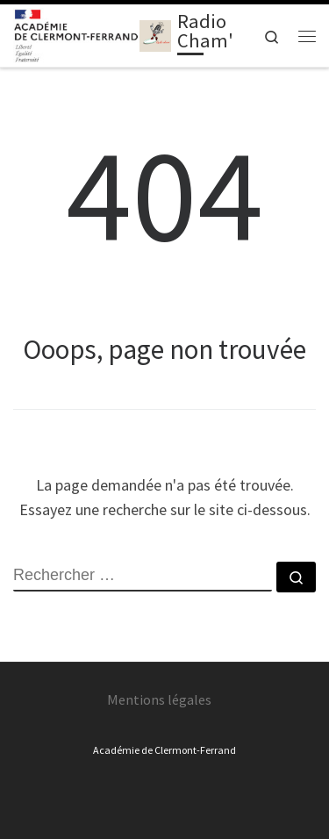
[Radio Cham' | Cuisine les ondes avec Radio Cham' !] (155, 33)
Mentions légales (159, 699)
